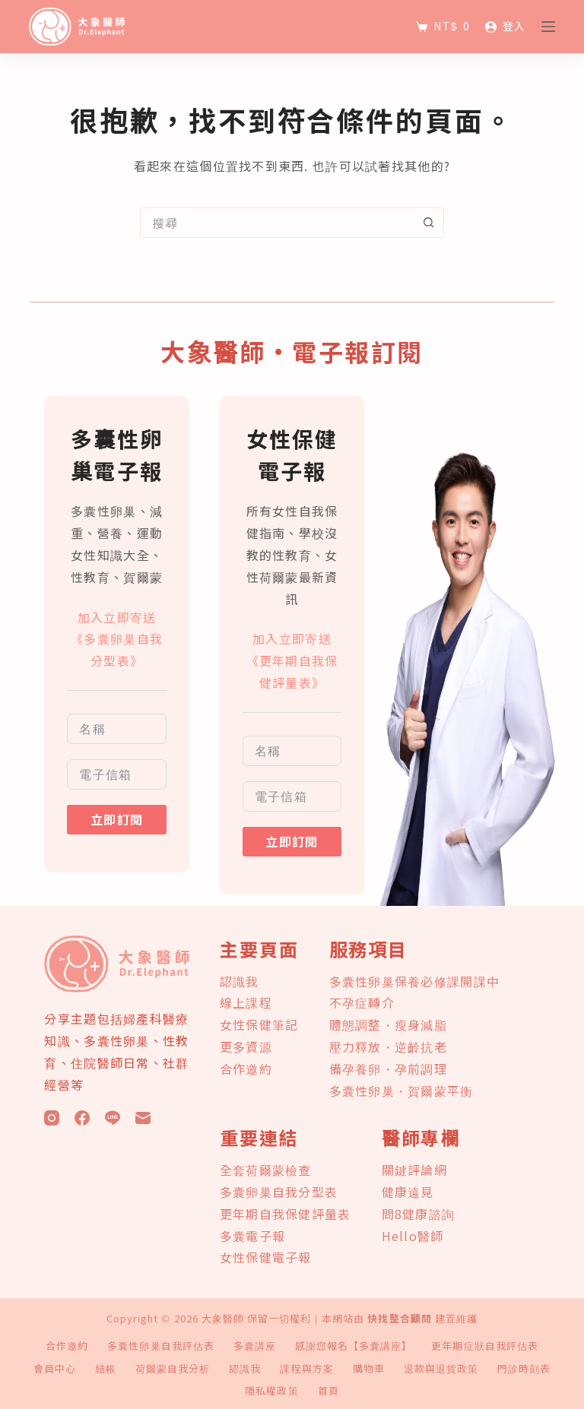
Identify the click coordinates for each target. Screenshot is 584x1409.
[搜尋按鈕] (429, 222)
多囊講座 (254, 1346)
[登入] (505, 26)
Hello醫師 (413, 1236)
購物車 (369, 1369)
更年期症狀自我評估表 (484, 1346)
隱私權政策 (271, 1391)
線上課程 (246, 1002)
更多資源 (246, 1046)
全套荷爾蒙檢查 (266, 1169)
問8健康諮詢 (418, 1214)
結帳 (105, 1369)
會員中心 (54, 1369)
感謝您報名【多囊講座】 (353, 1346)
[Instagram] (51, 1118)
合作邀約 (246, 1068)
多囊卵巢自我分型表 (279, 1192)
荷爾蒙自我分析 (172, 1369)
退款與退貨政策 (441, 1369)
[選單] (548, 26)
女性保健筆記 (259, 1024)
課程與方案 (306, 1369)
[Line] (112, 1118)
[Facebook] (82, 1118)
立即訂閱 (116, 819)
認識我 (239, 981)
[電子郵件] (143, 1118)
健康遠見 (408, 1192)
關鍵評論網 (414, 1169)
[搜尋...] (277, 222)
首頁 (328, 1391)
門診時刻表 (524, 1369)
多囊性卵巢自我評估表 (160, 1346)
